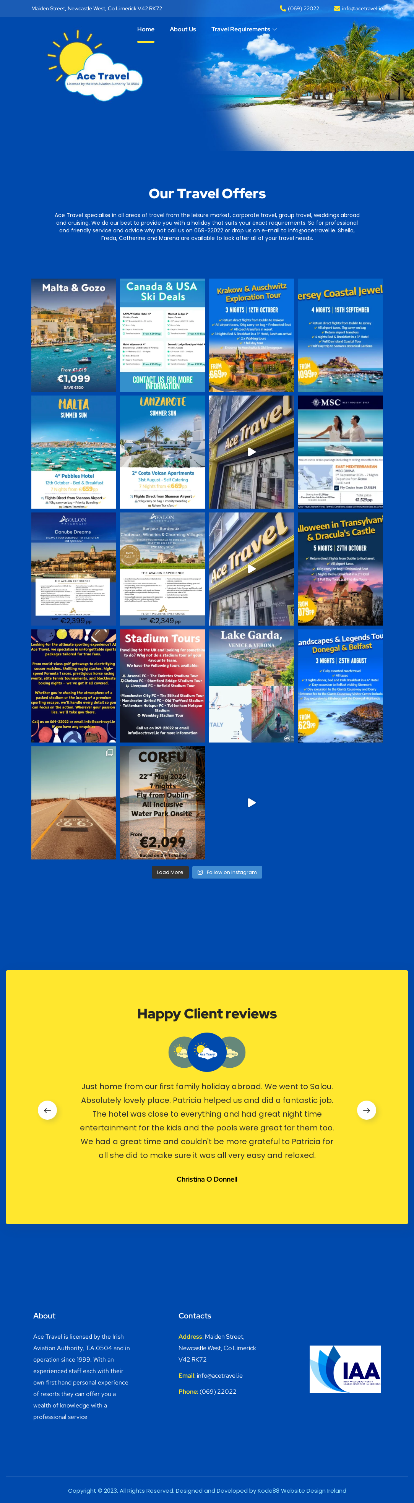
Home (145, 29)
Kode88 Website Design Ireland (302, 1491)
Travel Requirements (240, 29)
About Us (183, 29)
